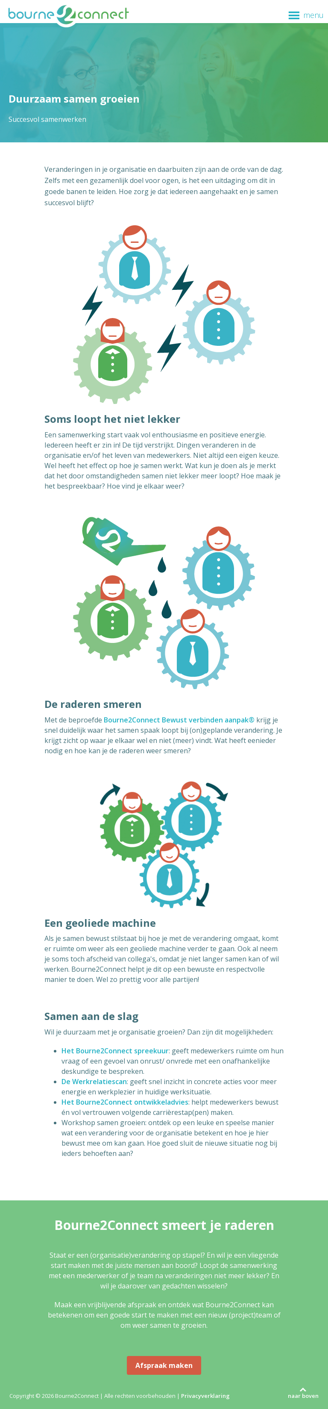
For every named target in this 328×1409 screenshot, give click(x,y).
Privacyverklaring (205, 1396)
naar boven (303, 1396)
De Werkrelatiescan (94, 1081)
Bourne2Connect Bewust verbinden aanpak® (179, 720)
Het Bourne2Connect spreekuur (115, 1050)
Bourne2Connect (68, 15)
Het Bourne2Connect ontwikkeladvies (125, 1102)
